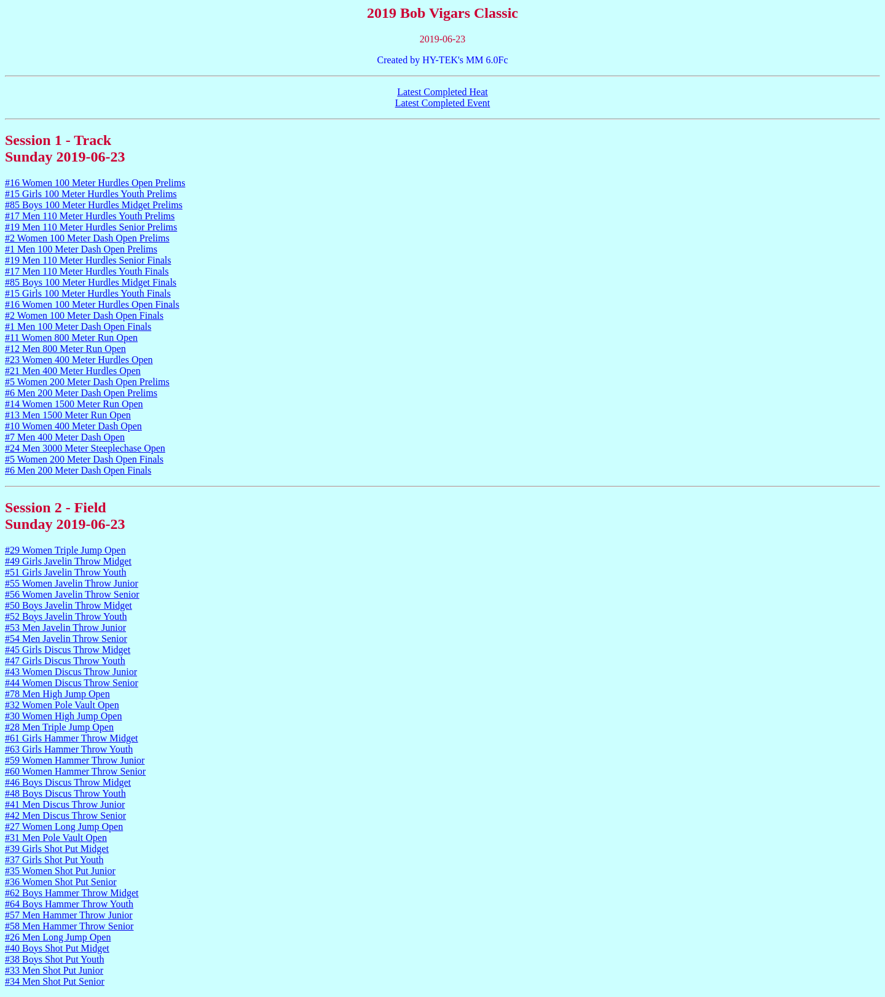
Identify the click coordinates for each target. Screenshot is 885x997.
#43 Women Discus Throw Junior (71, 672)
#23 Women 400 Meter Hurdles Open (79, 359)
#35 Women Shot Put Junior (60, 871)
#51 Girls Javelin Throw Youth (66, 572)
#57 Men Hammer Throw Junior (69, 915)
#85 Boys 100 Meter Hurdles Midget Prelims (94, 205)
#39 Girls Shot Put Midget (57, 848)
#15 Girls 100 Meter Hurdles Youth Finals (88, 293)
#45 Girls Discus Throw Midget (67, 649)
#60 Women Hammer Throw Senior (75, 771)
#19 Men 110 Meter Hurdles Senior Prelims (91, 227)
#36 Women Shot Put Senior (61, 882)
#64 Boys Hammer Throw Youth (69, 904)
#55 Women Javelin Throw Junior (71, 583)
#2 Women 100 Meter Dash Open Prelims (87, 238)
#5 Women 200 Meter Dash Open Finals (84, 459)
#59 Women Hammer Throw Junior (74, 760)
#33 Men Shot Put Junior (54, 970)
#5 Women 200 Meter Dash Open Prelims (87, 382)
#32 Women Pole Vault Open (62, 705)
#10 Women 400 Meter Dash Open (73, 426)
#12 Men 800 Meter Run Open (65, 348)
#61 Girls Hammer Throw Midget (71, 738)
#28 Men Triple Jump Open (59, 727)
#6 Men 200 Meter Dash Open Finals (78, 470)
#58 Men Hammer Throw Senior (69, 926)
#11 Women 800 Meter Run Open (71, 337)
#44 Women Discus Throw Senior (71, 683)
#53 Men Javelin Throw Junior (65, 627)
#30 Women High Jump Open (63, 716)
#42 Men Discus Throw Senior (65, 815)
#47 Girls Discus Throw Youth (65, 660)
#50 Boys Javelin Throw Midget (68, 605)
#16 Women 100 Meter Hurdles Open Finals (92, 304)
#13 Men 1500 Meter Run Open (68, 415)
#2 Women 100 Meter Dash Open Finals (84, 315)
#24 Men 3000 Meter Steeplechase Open (85, 448)
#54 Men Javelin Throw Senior (66, 638)
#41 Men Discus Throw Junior (65, 804)
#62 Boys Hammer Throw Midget (71, 893)
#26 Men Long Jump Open (58, 937)
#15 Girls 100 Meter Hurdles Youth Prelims (91, 194)
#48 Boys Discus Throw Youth (65, 793)
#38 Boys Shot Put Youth (54, 959)
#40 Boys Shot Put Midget (57, 948)
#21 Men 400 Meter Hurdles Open (73, 371)
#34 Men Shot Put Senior (54, 981)
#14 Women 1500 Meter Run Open (74, 404)
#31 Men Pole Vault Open (56, 837)
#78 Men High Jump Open (57, 694)
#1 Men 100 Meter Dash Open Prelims (81, 249)
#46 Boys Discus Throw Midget (68, 782)
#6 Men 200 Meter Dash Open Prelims (81, 393)
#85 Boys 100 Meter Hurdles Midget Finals (90, 282)
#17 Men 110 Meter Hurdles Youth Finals (87, 271)
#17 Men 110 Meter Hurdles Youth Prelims (90, 216)
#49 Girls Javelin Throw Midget (68, 561)
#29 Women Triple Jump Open (65, 550)
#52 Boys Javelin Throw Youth (66, 616)
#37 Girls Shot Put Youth (54, 859)
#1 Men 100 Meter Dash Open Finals (78, 326)
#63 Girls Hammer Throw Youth (69, 749)
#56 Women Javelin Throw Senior (72, 594)
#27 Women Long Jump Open (64, 826)
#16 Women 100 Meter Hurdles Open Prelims (95, 183)
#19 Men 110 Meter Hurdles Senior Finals (88, 260)
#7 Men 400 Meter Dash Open (65, 437)
